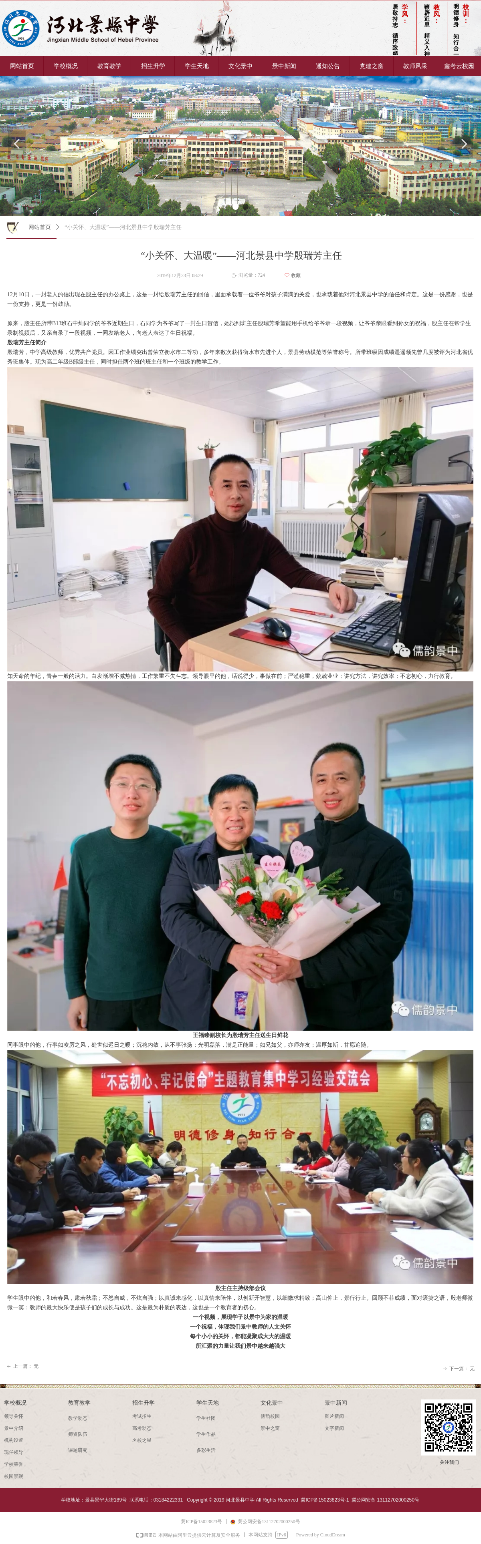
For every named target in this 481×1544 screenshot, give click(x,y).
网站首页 (39, 227)
